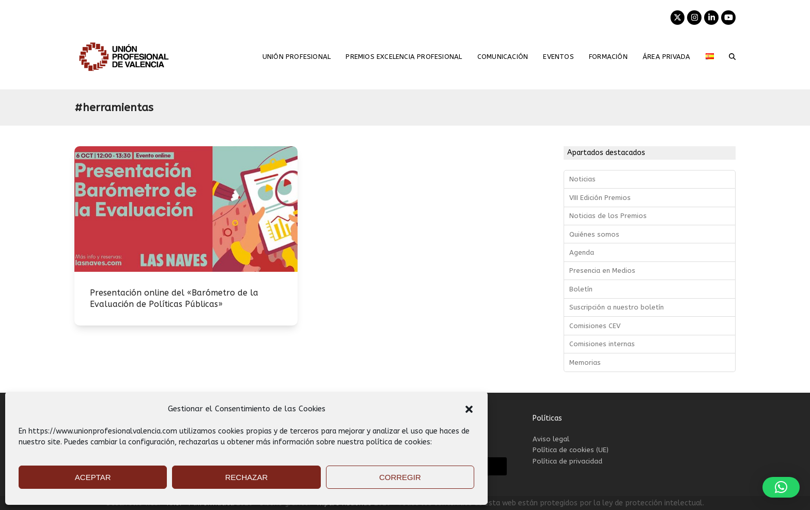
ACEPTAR (93, 477)
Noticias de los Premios (608, 216)
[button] (469, 409)
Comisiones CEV (594, 326)
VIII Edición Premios (600, 198)
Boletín (581, 289)
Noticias (582, 179)
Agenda (581, 252)
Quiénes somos (594, 234)
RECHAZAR (246, 477)
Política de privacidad (567, 461)
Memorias (585, 362)
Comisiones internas (602, 344)
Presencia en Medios (602, 270)
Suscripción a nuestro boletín (616, 307)
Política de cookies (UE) (571, 450)
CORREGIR (400, 477)
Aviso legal (551, 439)
